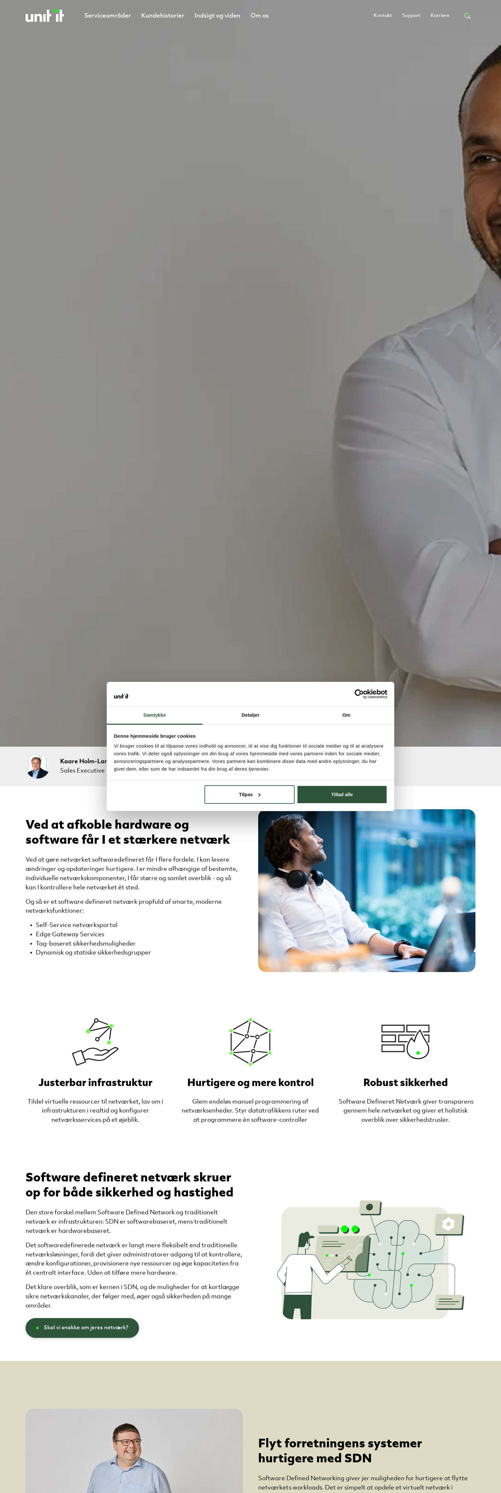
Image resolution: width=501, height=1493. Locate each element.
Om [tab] (346, 715)
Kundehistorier (162, 16)
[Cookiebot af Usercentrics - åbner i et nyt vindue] (359, 694)
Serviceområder (107, 16)
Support (411, 15)
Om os (259, 16)
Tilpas (249, 794)
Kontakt (383, 15)
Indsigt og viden (217, 16)
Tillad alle (342, 794)
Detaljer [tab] (250, 715)
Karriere (440, 15)
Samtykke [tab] (154, 715)
